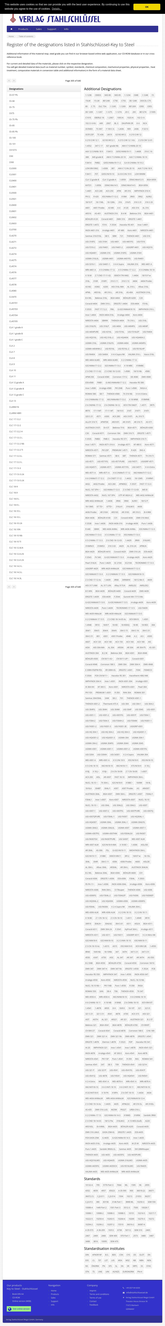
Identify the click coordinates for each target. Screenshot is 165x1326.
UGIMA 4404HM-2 (93, 348)
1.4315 (106, 946)
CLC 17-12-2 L (15, 437)
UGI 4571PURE (118, 461)
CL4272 (12, 247)
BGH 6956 (143, 185)
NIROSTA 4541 (91, 1059)
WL (126, 1185)
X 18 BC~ (124, 844)
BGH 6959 (151, 179)
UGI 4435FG (118, 1154)
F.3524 (145, 968)
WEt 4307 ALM (138, 839)
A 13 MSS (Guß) (135, 1121)
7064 (119, 1185)
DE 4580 (134, 377)
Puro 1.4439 (107, 608)
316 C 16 (148, 151)
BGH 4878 (116, 1025)
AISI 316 (135, 207)
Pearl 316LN (90, 563)
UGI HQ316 (147, 247)
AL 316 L (131, 286)
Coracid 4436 (127, 517)
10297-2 (110, 1224)
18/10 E (120, 410)
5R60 (126, 501)
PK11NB (108, 985)
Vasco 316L (149, 354)
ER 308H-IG (110, 670)
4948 (128, 636)
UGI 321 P (89, 1070)
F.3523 (122, 1042)
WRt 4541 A (131, 1081)
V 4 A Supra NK (118, 354)
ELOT (142, 1254)
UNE (100, 1271)
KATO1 (88, 185)
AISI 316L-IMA (118, 286)
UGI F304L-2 (105, 895)
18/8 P (106, 625)
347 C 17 (99, 145)
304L (87, 861)
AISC (112, 957)
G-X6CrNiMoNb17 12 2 (116, 382)
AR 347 (130, 957)
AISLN (137, 923)
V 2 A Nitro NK (149, 935)
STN (87, 1271)
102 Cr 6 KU (90, 123)
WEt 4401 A (147, 264)
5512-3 (127, 1207)
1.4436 (109, 501)
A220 (147, 1121)
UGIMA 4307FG (92, 833)
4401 (87, 207)
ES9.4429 (148, 551)
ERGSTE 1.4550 (132, 968)
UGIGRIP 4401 (132, 247)
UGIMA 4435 (141, 1160)
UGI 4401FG (127, 241)
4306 (114, 861)
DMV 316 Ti (129, 433)
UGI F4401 (103, 247)
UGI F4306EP (147, 895)
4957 (103, 1190)
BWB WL (129, 1202)
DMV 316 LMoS (92, 1132)
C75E (115, 100)
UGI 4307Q (148, 811)
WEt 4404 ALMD (92, 360)
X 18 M (88, 275)
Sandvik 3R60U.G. (108, 1149)
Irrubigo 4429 (133, 557)
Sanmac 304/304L (93, 698)
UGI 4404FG (129, 326)
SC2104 (128, 563)
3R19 (147, 918)
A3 (138, 788)
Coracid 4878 (119, 1030)
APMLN (143, 546)
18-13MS (89, 506)
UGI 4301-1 (90, 715)
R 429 (133, 450)
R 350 (117, 692)
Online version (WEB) (21, 1301)
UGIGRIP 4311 (132, 935)
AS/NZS (116, 1271)
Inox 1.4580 (90, 388)
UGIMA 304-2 (91, 743)
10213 (129, 1196)
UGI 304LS (130, 805)
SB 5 (107, 236)
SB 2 (114, 698)
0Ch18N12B (141, 946)
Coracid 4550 (130, 963)
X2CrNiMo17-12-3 (111, 489)
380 (98, 1202)
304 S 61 (119, 923)
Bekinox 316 (135, 213)
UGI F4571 (132, 461)
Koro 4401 (132, 230)
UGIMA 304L (105, 822)
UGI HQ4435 (109, 1160)
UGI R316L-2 (123, 348)
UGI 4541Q (90, 1075)
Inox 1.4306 (103, 884)
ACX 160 (130, 641)
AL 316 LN (131, 546)
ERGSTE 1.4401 (135, 219)
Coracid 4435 (143, 1126)
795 (98, 1185)
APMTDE (104, 422)
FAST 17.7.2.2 (101, 309)
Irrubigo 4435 (109, 1143)
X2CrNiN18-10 (107, 940)
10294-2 (89, 1224)
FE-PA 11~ (89, 884)
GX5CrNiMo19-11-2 (112, 162)
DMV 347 (89, 968)
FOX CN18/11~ (101, 675)
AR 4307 (107, 777)
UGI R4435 (141, 1166)
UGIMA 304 (123, 737)
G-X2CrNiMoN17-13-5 (95, 602)
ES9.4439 (106, 596)
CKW (11, 162)
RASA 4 (143, 388)
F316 (104, 224)
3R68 (116, 579)
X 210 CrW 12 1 (92, 140)
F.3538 (88, 523)
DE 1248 (133, 100)
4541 (110, 1013)
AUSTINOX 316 (111, 213)
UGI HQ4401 (91, 253)
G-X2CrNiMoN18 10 (126, 309)
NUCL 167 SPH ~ (92, 489)
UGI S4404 (103, 354)
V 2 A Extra (90, 1081)
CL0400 (12, 180)
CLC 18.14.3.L (15, 572)
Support (52, 29)
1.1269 (122, 106)
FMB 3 (106, 439)
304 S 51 (89, 636)
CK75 (11, 113)
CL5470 (12, 296)
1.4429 (128, 540)
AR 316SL (150, 1104)
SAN (101, 991)
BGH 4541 (104, 1025)
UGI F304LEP (120, 895)
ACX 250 (109, 191)
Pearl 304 (142, 687)
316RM (137, 1115)
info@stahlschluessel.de (137, 1292)
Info (66, 29)
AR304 (120, 647)
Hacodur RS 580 (137, 382)
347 (117, 951)
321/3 (147, 1008)
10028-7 (145, 1207)
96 (140, 1185)
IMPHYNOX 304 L (135, 777)
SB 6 (117, 455)
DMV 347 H (102, 968)
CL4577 (12, 278)
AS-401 (98, 213)
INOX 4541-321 (145, 1047)
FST (96, 174)
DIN (87, 1254)
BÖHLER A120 (91, 219)
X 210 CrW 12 (135, 134)
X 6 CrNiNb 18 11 (93, 1002)
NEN (149, 1260)
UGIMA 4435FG (92, 1166)
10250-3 (140, 1202)
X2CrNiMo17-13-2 (113, 365)
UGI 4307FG (117, 811)
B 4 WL (88, 298)
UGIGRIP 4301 (136, 726)
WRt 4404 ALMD (110, 360)
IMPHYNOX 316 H (142, 191)
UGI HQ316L (91, 337)
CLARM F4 (14, 406)
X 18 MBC (128, 365)
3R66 (118, 501)
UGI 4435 (106, 1154)
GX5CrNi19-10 (108, 174)
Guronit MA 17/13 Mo (133, 596)
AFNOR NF (97, 1254)
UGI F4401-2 (117, 247)
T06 (115, 991)
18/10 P (88, 202)
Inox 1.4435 (138, 1137)
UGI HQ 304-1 (91, 732)
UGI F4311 (118, 935)
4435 (116, 1104)
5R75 (152, 405)
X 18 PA (105, 1092)
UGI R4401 (139, 258)
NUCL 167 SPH (108, 495)
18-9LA (88, 788)
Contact (93, 1301)
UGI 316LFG (90, 326)
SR (128, 1266)
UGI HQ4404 (122, 337)
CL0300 (12, 168)
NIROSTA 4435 (148, 1143)
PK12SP (105, 450)
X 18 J (147, 765)
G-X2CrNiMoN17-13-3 (114, 557)
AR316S (114, 512)
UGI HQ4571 (91, 467)
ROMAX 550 (90, 991)
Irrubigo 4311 (147, 929)
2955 (147, 1185)
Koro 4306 (150, 884)
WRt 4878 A (145, 1081)
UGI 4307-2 (104, 811)
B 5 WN (88, 591)
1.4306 (134, 844)
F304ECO (148, 670)
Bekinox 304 (116, 653)
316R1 (104, 281)
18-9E (135, 625)
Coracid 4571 (98, 433)
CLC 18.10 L (14, 511)
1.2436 (121, 129)
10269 (131, 1218)
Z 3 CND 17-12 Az (93, 579)
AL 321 (105, 1019)
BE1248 (106, 100)
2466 (103, 1235)
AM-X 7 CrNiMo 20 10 (116, 157)
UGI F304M (132, 720)
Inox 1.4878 (130, 1047)
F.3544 (117, 596)
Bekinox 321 (90, 1025)
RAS (137, 1059)
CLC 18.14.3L (15, 578)
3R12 (127, 856)
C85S (149, 106)
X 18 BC (88, 918)
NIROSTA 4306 (91, 889)
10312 (111, 1230)
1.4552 (88, 145)
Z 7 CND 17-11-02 (103, 275)
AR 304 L (124, 867)
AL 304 (111, 647)
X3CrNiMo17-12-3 (147, 529)
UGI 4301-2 (104, 715)
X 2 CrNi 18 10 (124, 912)
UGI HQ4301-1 (139, 732)
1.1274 (118, 112)
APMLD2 (126, 1104)
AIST (87, 1019)
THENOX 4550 (127, 991)
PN (103, 1266)
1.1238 (88, 95)
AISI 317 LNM (91, 585)
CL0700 (12, 229)
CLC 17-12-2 (15, 425)
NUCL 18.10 (144, 799)
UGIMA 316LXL (92, 258)
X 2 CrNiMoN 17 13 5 (94, 619)
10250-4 (99, 1218)
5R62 (140, 196)
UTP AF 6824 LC (126, 495)
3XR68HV (126, 579)
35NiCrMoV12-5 (136, 179)
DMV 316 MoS (142, 517)
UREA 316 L (135, 1109)
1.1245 (113, 106)
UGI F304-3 (104, 720)
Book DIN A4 (18, 1294)
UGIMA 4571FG (122, 467)
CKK (11, 156)
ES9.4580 (89, 382)
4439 (149, 579)
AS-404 (129, 292)
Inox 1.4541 (116, 1047)
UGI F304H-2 (118, 720)
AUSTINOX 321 (137, 1019)
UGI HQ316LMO (92, 1160)
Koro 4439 (151, 602)
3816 (95, 1241)
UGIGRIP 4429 (91, 568)
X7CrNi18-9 (136, 765)
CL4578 (12, 284)
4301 (105, 636)
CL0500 (12, 192)
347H (124, 951)
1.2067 (110, 117)
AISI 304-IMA (98, 647)
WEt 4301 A (90, 760)
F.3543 (88, 557)
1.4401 (88, 191)
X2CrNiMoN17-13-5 (133, 613)
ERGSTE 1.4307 (135, 794)
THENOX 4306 (134, 889)
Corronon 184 (114, 433)
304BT (98, 788)
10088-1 (89, 1213)
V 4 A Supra (119, 264)
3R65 (132, 196)
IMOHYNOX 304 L (137, 850)
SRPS (135, 1266)
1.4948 (88, 625)
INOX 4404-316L (106, 315)
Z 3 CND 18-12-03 (112, 371)
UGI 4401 (115, 241)
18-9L (148, 782)
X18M (123, 196)
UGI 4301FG (117, 715)
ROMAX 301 (139, 692)
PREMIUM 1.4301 (103, 692)
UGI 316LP (104, 326)
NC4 (145, 123)
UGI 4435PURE (134, 1154)
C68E (136, 95)
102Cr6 (130, 117)
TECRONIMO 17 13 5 (125, 608)
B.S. (107, 1254)
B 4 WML (101, 1126)
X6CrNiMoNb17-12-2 (116, 399)
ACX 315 (135, 1013)
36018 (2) (141, 1190)
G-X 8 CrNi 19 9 (124, 174)
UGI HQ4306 (107, 901)
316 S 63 (112, 546)
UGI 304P (127, 709)
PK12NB (118, 388)
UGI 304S (139, 709)
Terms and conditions (99, 1294)
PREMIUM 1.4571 (120, 450)
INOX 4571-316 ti (107, 444)
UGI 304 (125, 703)
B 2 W (104, 653)
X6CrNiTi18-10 (91, 1087)
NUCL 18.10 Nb (137, 980)
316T (129, 410)
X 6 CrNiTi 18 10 (109, 1087)
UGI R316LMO (127, 1166)
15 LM (96, 100)
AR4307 (146, 788)
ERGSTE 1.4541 (144, 1036)
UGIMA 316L (91, 343)
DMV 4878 (129, 1036)
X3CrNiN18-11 (140, 940)
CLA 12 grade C (16, 394)
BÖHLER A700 (131, 1025)
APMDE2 (123, 484)
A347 (95, 957)
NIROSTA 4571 (91, 450)
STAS (148, 1266)
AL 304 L (89, 867)
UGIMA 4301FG (140, 749)
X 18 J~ (96, 771)
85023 (112, 1190)
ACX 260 (112, 484)
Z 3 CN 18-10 (116, 918)
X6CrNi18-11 (122, 765)
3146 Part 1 (117, 1202)
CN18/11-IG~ (107, 658)
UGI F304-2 (90, 720)
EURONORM (128, 1271)
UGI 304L (105, 805)
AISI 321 (146, 1013)
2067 (108, 123)
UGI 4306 (148, 889)
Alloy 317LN (120, 585)
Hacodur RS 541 (143, 1042)
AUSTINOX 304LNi (140, 867)
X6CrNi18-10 (107, 765)
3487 (151, 1235)
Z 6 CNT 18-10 (127, 1092)
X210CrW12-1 (108, 140)
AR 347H (140, 957)
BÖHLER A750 (115, 963)
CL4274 (12, 254)
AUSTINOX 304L (92, 794)
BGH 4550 (100, 963)
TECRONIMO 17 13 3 (144, 563)
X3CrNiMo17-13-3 (93, 534)
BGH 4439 (100, 591)
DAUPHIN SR (127, 123)
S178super (119, 889)
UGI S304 (89, 754)
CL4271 (12, 241)
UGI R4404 (90, 354)
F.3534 (113, 224)
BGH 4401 (148, 213)
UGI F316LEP (133, 331)
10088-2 (99, 1213)
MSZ (128, 1260)
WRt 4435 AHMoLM (130, 1171)
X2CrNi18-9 (117, 782)
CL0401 (12, 186)
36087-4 (141, 1224)
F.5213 (145, 129)
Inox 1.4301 (110, 681)
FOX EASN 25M (92, 1137)
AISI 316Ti (128, 416)
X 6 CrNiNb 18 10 (138, 997)
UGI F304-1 (145, 715)
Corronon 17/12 (120, 377)
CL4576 (12, 272)
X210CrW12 (120, 134)
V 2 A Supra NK (118, 906)
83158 (105, 1202)
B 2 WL (88, 873)
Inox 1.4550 (126, 974)
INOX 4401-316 (92, 230)
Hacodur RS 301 (119, 675)
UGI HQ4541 (129, 1075)
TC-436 (100, 134)
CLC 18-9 (13, 486)
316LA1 (119, 506)
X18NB (118, 1002)
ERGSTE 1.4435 (124, 1132)
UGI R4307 (141, 833)
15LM (87, 100)
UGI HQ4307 (91, 822)
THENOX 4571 (136, 455)
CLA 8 (12, 358)
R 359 (129, 1059)
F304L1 (88, 799)
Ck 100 (12, 137)
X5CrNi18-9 (133, 760)
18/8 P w (137, 856)
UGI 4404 (116, 326)
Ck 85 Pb (13, 131)
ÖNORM (95, 1266)
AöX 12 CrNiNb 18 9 (94, 151)
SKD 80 (107, 95)
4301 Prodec (117, 636)
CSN (121, 1254)
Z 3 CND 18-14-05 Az (116, 619)
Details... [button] (57, 8)
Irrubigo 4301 (142, 681)
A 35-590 (122, 1190)
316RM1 (149, 478)
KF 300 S (101, 687)
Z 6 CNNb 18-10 (131, 1002)
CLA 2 (12, 345)
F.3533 (88, 309)
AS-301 (152, 647)
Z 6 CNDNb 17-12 (93, 405)
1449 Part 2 (101, 1207)
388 (87, 157)
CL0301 (12, 174)
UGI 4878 (103, 1075)
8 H (114, 1008)
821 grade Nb (112, 145)
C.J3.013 (89, 1202)
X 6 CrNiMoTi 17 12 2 (94, 478)
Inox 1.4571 (90, 444)
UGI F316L (119, 331)
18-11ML (99, 202)
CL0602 (12, 217)
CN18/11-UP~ (122, 658)
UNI (107, 1271)
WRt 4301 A (104, 760)
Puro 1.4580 (131, 388)
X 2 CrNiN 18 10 (124, 940)
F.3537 (133, 484)
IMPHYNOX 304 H (93, 681)
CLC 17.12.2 (15, 419)
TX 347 (140, 991)
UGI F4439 (143, 608)
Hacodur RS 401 (127, 224)
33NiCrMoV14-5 (128, 185)
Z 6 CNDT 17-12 (114, 478)
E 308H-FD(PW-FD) (93, 670)
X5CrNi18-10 (147, 760)
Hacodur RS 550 (92, 974)
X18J (87, 771)
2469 (95, 1235)
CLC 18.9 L (14, 498)
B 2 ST (150, 1019)
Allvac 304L (102, 867)
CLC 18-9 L (14, 504)
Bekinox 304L (101, 873)
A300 (107, 416)
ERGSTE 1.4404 (120, 303)
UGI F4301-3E (121, 726)
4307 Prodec (127, 788)
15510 (120, 1224)
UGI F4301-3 (105, 726)
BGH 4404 (115, 298)
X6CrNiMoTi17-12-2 (142, 472)
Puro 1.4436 (146, 523)
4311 (129, 923)
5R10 (97, 625)
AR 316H (104, 512)
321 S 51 (100, 1013)
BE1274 (143, 112)
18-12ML (111, 202)
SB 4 (109, 991)
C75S (123, 100)
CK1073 (13, 149)
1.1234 (127, 95)
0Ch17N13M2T (130, 405)
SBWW (105, 320)
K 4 (138, 123)
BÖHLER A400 (114, 591)
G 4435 (105, 1137)
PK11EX (88, 692)
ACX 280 (116, 416)
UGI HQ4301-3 (108, 737)
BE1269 (132, 106)
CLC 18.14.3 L (15, 566)
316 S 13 (125, 281)
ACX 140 (108, 641)
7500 (135, 1207)
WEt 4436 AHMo (110, 529)
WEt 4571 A (90, 472)
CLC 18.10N (14, 529)
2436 (136, 129)
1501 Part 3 (115, 1207)
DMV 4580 (146, 377)
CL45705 (13, 321)
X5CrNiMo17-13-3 (132, 534)
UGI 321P (102, 1070)
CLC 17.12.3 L (15, 462)
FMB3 (97, 439)
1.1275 (109, 112)
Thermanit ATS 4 (110, 703)
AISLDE (146, 861)
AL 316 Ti (140, 416)
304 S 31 (146, 630)
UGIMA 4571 (106, 467)
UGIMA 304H (122, 743)
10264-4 (121, 1218)
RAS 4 (142, 450)
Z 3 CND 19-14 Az (93, 1104)
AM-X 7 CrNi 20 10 (126, 168)
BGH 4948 (142, 653)
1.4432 (128, 478)
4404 (135, 281)
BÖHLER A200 (129, 298)
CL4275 (12, 260)
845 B (144, 489)
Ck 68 (12, 101)
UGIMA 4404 (122, 343)
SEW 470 (114, 1241)
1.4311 (129, 918)
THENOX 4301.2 (92, 703)
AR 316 (128, 191)
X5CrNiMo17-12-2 (110, 196)
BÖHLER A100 (104, 517)
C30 (87, 433)
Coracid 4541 (104, 1030)
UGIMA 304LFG (138, 822)
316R (95, 281)
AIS (149, 641)
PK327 (123, 1109)
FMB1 (99, 382)
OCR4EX (89, 129)
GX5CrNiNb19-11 (123, 151)
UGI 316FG (90, 241)
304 (153, 625)
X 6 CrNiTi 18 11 (126, 1087)
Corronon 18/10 (147, 963)
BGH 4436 (89, 517)
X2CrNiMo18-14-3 (112, 1115)
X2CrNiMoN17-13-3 (94, 574)
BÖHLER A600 (129, 873)
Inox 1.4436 (100, 523)
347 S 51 (145, 951)
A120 (126, 207)
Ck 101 (12, 143)
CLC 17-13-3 (15, 468)
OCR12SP (89, 134)
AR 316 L (108, 292)
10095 (104, 1241)
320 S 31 (89, 416)
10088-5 (121, 1213)
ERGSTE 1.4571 (144, 433)
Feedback (94, 1304)
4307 (116, 788)
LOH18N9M (140, 174)
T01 (121, 698)
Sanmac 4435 (125, 1149)
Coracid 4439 (130, 591)
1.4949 (138, 918)
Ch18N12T (90, 1030)
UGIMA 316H (135, 253)
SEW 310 (138, 1230)
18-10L (147, 856)
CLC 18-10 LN (15, 523)
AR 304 (130, 647)
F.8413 (109, 151)
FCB (153, 968)
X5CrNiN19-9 (126, 946)
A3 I (142, 636)
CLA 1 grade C (16, 339)
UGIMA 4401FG (124, 258)
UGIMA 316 (105, 253)
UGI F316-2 (90, 247)
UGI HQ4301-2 (91, 737)
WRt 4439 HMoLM (113, 613)
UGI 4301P (131, 715)
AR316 (88, 213)
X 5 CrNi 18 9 (118, 760)
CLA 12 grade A (16, 382)
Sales (39, 29)
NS (86, 1266)
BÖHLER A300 (146, 427)
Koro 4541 (129, 1053)
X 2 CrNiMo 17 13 (93, 1115)
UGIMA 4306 (122, 901)
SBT (124, 455)
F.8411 (88, 174)
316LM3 (146, 540)
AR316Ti (115, 422)
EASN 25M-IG (108, 1132)
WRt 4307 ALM (91, 844)
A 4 (118, 207)
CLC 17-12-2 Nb (16, 443)
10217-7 (152, 1213)
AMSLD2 (132, 585)
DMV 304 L (120, 794)
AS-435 (88, 1109)
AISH (87, 647)
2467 (87, 1235)
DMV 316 (121, 219)
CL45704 (13, 315)
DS (135, 1254)
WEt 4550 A (90, 997)
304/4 (105, 630)
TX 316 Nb (127, 393)
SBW (114, 236)
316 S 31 (137, 202)
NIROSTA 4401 (146, 230)
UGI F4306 (133, 895)
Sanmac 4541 (91, 1064)
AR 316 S (136, 512)
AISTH (95, 1019)
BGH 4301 (129, 653)
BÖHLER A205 (127, 1126)
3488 (87, 1241)
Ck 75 (12, 107)
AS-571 (149, 422)
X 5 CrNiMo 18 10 (147, 269)
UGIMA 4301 (91, 749)
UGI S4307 (123, 839)
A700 (126, 1013)
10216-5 (141, 1213)
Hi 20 (87, 1047)
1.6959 (123, 179)
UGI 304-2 (149, 703)
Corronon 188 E (136, 1030)
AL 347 (120, 957)
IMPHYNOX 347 (110, 974)
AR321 (114, 1019)
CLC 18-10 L (15, 517)
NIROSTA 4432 (91, 495)
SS (142, 1266)
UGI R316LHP (139, 348)
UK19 (109, 134)
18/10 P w (146, 275)
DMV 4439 (144, 591)
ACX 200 (89, 777)
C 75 (93, 106)
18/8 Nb (97, 951)
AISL (98, 777)
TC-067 (99, 129)
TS (93, 1271)
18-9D (115, 625)
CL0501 (12, 198)
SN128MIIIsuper (142, 1149)
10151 (131, 1213)
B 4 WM (147, 512)
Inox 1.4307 (100, 799)
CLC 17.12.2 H (16, 431)
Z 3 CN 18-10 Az (92, 946)
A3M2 (97, 286)
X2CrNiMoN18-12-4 (135, 1098)
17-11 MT (109, 410)
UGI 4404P (143, 326)
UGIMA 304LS (91, 827)
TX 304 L (105, 782)
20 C (127, 112)
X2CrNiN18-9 (91, 940)
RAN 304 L (106, 889)
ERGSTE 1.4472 (92, 224)
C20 (141, 298)
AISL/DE (144, 844)
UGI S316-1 (90, 264)
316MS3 (101, 546)
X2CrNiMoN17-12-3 (131, 568)
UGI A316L (106, 331)
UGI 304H (102, 709)
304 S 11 (105, 861)
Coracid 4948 (91, 664)
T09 (117, 1064)
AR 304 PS (141, 647)
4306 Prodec (126, 861)
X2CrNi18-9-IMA (109, 844)
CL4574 (12, 266)
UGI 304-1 (136, 703)
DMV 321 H (102, 1036)
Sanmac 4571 (106, 455)
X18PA (115, 1092)
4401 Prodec (99, 207)
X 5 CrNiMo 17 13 (112, 534)
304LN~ (98, 923)
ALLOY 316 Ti (91, 422)
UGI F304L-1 (109, 816)
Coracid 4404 (91, 303)
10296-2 (99, 1224)
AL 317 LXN (106, 585)
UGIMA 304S (137, 743)
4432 (87, 484)
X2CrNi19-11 (91, 856)
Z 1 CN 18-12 (101, 918)
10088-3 (110, 1213)
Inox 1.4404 (90, 315)
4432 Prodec (99, 484)
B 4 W (123, 213)
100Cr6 (120, 117)
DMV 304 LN (106, 929)
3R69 (137, 540)
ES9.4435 (139, 1132)
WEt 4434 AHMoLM (94, 1098)
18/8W (139, 782)
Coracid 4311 (91, 929)
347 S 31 (134, 951)
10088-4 (89, 1207)
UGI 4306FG (90, 895)
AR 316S (125, 512)
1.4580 (127, 371)
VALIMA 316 (132, 264)
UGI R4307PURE (108, 839)
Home (53, 1290)
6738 (119, 1230)
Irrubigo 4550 (91, 980)
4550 (87, 957)
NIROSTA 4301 (128, 687)
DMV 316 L (105, 303)
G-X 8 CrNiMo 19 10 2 (134, 162)
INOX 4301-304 (125, 681)
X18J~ (104, 771)
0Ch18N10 (134, 619)
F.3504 (88, 675)
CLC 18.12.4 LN (16, 559)
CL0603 (12, 223)
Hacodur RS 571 (120, 439)
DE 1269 (89, 112)
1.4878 (98, 1008)
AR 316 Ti (138, 422)
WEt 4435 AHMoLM (109, 1171)
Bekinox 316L (101, 298)
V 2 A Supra (128, 754)
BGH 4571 (132, 427)
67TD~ (109, 506)
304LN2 (108, 923)
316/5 (128, 202)
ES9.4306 (122, 878)
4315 (115, 946)
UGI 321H (142, 1064)
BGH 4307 (107, 794)
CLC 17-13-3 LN (16, 474)
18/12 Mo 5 (139, 579)
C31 (115, 517)
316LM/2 (120, 1121)
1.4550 (153, 946)
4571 (99, 416)
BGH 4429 (89, 551)
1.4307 (144, 771)
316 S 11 (114, 281)
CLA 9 (12, 364)
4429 (121, 546)
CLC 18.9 (13, 492)
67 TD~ (100, 506)
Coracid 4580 (103, 377)
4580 (147, 371)
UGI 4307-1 (90, 811)
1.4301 (145, 619)
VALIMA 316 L (134, 354)
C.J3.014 (111, 1196)
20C (134, 112)
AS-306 (99, 850)
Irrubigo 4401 (108, 230)
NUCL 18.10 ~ (91, 782)
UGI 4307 (143, 805)
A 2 (135, 636)
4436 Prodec (91, 512)
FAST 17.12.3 (145, 484)
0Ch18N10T (147, 1002)
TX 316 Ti (150, 455)
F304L (132, 878)
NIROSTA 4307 (128, 799)
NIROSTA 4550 (120, 980)
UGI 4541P (140, 1070)
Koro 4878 (142, 1053)
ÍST (99, 1260)
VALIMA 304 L (134, 906)
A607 (87, 641)
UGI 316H (102, 241)
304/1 (88, 630)
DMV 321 (89, 1036)
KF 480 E (137, 444)
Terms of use (95, 1297)
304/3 (96, 630)
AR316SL (89, 1126)
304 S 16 (135, 630)
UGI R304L (90, 906)
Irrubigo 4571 (124, 444)
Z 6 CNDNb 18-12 (112, 405)
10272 (151, 1218)
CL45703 (13, 309)
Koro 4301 (113, 687)
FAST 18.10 (119, 777)
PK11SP (105, 1059)
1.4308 (105, 168)
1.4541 (88, 1008)
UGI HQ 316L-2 (106, 337)
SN (122, 1266)
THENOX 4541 (128, 1064)
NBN (141, 1260)
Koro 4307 (114, 799)
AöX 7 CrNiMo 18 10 (138, 157)
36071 (151, 1190)
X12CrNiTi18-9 (91, 1092)
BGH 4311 (147, 923)
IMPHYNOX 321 (100, 1047)
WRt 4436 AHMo (128, 529)
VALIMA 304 (142, 754)
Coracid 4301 (138, 658)
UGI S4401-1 (104, 264)
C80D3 (98, 95)
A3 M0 (111, 207)
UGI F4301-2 (90, 726)
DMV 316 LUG (101, 1109)
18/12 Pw (109, 1121)
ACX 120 (97, 641)
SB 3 (110, 1064)
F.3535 (88, 439)
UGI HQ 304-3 (123, 732)
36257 (147, 1196)
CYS (128, 1254)
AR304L (113, 867)
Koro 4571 (149, 444)
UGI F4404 (147, 331)
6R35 (107, 1008)
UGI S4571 (136, 467)
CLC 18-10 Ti (15, 541)
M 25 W (135, 1143)
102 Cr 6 (140, 117)
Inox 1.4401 (143, 224)
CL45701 (13, 302)
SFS (110, 1266)
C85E (141, 106)
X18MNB (145, 399)
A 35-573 (89, 1230)
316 (120, 202)
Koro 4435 (123, 1143)
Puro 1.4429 (105, 563)
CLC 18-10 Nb (15, 535)
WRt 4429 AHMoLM (110, 568)
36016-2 (130, 1224)
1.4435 (107, 1104)
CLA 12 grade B (16, 388)
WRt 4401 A (90, 269)
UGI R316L (109, 348)
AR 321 (124, 1019)
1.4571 (143, 405)
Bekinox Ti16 (118, 427)
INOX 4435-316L (92, 1143)
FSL (107, 850)
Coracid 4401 (107, 219)
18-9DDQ (125, 625)
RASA (140, 985)
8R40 (87, 951)
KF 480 (121, 230)
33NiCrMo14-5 (111, 185)
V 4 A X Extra (141, 393)
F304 (138, 670)
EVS (87, 1260)
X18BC (103, 856)
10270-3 (141, 1218)
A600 (137, 861)
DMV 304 (122, 664)
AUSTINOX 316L (143, 292)
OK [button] (147, 7)
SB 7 (101, 393)
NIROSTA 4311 (91, 935)
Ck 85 (12, 125)
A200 (105, 286)
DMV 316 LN (134, 551)
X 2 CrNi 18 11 (141, 912)
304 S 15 (124, 630)
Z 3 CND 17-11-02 (93, 371)
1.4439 (107, 579)
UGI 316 (146, 236)
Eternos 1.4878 (109, 1042)
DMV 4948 (148, 664)
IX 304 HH (89, 687)
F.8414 (88, 162)
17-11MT (97, 410)
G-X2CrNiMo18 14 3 (121, 1137)
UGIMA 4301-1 (106, 749)
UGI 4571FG (102, 461)
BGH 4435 (112, 1126)
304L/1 (107, 788)
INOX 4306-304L (119, 884)
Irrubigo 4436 (132, 523)
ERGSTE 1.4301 (125, 670)
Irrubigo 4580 (105, 388)
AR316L (97, 292)
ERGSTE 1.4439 (92, 596)
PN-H (139, 1271)
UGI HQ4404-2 (138, 337)
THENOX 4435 (91, 1154)
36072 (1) (89, 1196)
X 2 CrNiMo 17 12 (129, 360)
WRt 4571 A (104, 472)
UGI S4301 (115, 754)
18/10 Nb (137, 371)
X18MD (127, 1115)
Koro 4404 (137, 315)
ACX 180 (141, 641)
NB (134, 1260)
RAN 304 (127, 692)
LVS (113, 1260)
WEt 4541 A (104, 1081)
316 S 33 (149, 202)
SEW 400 (113, 1235)
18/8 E (122, 1008)
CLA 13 (12, 400)
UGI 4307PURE (133, 811)
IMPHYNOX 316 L (146, 309)
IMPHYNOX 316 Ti (138, 439)
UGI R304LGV (126, 833)
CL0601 (12, 211)
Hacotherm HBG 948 (138, 675)
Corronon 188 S (108, 664)
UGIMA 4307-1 (139, 827)
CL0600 (12, 205)
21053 (138, 1196)
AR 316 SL (137, 1104)
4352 (87, 1190)
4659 (95, 1190)
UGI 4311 (106, 935)
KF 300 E (118, 1053)
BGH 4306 (115, 873)
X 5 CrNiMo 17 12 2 (126, 269)
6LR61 (134, 501)
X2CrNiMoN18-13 (136, 574)
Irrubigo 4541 (104, 1053)
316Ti (146, 410)
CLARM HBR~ (15, 413)
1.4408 (138, 151)
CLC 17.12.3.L (15, 455)
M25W (114, 1109)
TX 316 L (131, 320)
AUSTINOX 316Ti (92, 427)
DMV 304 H (135, 664)
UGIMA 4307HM (110, 833)
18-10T (131, 1008)
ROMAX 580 (90, 393)
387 (113, 168)
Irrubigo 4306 (136, 884)
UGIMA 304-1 (138, 737)
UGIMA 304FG (107, 743)
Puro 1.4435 (90, 1149)
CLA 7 (12, 351)
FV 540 (98, 557)
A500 (149, 636)
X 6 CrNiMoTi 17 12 (121, 472)
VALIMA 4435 (91, 1171)
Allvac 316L (143, 286)
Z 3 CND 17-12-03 (131, 489)
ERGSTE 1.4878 (92, 1042)
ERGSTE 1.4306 (107, 878)
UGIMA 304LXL (107, 827)
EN (149, 1254)
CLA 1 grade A (16, 327)
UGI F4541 (115, 1075)
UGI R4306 (103, 906)
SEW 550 (151, 1202)
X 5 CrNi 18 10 (91, 765)
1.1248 (145, 95)
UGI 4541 (114, 1070)
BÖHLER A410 (104, 551)
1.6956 (98, 185)
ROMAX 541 (147, 1059)
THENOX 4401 (133, 236)
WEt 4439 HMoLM (93, 613)
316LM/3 (130, 506)
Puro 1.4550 (120, 985)
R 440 (87, 529)
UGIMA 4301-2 (123, 749)
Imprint (93, 1290)
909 (129, 129)
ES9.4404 (135, 303)
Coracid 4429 (120, 551)
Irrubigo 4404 (123, 315)
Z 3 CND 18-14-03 (93, 1121)
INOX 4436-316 (115, 523)
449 (101, 123)
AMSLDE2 (144, 585)
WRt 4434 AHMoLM (115, 1098)
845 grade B (97, 157)
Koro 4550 (105, 980)
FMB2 (97, 162)
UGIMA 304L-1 (121, 822)
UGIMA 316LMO (125, 1160)
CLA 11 (12, 376)
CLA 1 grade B (16, 333)
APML (88, 292)
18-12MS (139, 478)
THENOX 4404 (117, 320)
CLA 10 (12, 370)
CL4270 (12, 235)
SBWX (96, 529)
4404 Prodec (146, 281)
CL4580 (12, 290)
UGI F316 (141, 241)
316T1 (137, 410)
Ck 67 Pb (13, 94)
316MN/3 (89, 546)
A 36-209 (101, 1230)
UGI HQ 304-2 (107, 732)
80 (86, 106)
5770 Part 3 (108, 1185)
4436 (140, 506)
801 (98, 636)
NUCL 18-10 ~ (91, 805)
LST (106, 1260)
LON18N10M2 (91, 168)
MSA (120, 1260)
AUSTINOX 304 (92, 653)
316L (87, 281)
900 (131, 1190)
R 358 (131, 985)
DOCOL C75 (145, 100)
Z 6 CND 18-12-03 (114, 540)
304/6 (114, 630)
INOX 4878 (90, 1053)
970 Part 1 (125, 1235)
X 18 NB (107, 1002)
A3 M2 (88, 286)
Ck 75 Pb (13, 119)
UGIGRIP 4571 (147, 461)
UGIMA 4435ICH (110, 1166)
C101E (88, 117)
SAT (102, 1064)
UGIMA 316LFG (107, 343)
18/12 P (144, 501)
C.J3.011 (100, 1196)
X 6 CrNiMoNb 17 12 (94, 399)
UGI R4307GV (91, 839)
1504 (121, 1196)
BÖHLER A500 (91, 658)
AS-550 (151, 957)
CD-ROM (16, 1297)
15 (152, 95)
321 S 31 (89, 1013)
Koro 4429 (147, 557)
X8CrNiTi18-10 (143, 1087)
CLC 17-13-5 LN (16, 480)
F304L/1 (149, 794)
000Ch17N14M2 (121, 275)
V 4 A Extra (150, 467)
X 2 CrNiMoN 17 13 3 (115, 574)
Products (24, 29)
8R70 (87, 410)
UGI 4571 (89, 461)
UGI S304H (102, 754)
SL (116, 1266)
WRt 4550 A (104, 997)
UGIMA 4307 (123, 827)
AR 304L (89, 850)
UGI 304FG (90, 709)
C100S (152, 112)
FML (112, 309)
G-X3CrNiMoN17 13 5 (117, 602)
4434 (149, 1092)
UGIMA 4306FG (138, 901)
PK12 (87, 196)
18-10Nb (108, 951)
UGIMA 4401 (107, 258)
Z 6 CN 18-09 (116, 771)
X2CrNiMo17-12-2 (93, 365)
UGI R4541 (143, 1075)
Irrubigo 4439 (137, 602)
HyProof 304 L (131, 929)
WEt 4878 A (117, 1081)
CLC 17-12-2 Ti (16, 449)
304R (95, 861)
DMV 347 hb (116, 968)
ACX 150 (119, 641)
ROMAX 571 (90, 455)
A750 (104, 957)
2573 (135, 1235)
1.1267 (99, 112)
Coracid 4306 (91, 878)
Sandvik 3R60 (150, 1115)
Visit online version (19, 1309)
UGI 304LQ (118, 805)
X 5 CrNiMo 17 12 (107, 269)
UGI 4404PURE (91, 331)
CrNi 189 (150, 1030)
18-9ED (144, 625)
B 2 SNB (88, 963)
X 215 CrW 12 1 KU (126, 140)
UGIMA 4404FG (139, 343)
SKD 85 (117, 95)
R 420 (95, 196)
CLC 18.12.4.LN (16, 553)
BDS (114, 1254)
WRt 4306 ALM (108, 912)
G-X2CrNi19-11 (119, 850)
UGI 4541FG (126, 1070)
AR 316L (119, 292)
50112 (128, 1230)
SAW (107, 698)
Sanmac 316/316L (93, 236)
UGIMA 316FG (120, 253)
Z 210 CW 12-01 (145, 140)
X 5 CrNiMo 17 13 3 (93, 540)
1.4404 (135, 275)
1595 (133, 1185)
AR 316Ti (126, 422)
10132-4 (89, 1185)
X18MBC (140, 365)
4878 (118, 1013)
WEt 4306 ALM (91, 912)
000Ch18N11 (115, 856)
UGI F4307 (122, 816)
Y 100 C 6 (110, 129)
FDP (130, 1042)
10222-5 (89, 1218)
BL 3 (116, 123)
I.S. (93, 1260)
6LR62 (149, 196)
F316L (145, 303)
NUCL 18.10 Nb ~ (93, 985)
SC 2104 (117, 563)
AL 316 (146, 207)
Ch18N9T (145, 1025)
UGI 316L (143, 320)
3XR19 (88, 923)
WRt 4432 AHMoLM (94, 501)
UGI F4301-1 (146, 720)
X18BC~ (129, 782)
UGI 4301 (151, 709)
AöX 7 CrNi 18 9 (145, 168)
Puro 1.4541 (117, 1059)
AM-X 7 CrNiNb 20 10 (131, 145)
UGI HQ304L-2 (91, 901)
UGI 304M (115, 709)
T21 (121, 236)
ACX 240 (98, 191)
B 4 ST (106, 427)
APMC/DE (89, 377)
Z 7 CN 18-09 (131, 771)
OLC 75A (102, 106)
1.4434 (140, 1092)
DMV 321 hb (116, 1036)
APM (119, 191)
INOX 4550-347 (141, 974)
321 (139, 1008)
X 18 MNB (133, 399)
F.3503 (141, 878)
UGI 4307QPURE (92, 816)
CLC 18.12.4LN (16, 547)
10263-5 (110, 1218)
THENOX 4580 (113, 393)
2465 (148, 1230)
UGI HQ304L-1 (137, 816)
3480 (143, 1235)
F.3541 (118, 929)
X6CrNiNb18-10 (120, 997)
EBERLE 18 (99, 117)
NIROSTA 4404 (91, 320)
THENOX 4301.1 (134, 698)
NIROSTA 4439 (91, 608)
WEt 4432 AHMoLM (144, 495)
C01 (141, 873)
